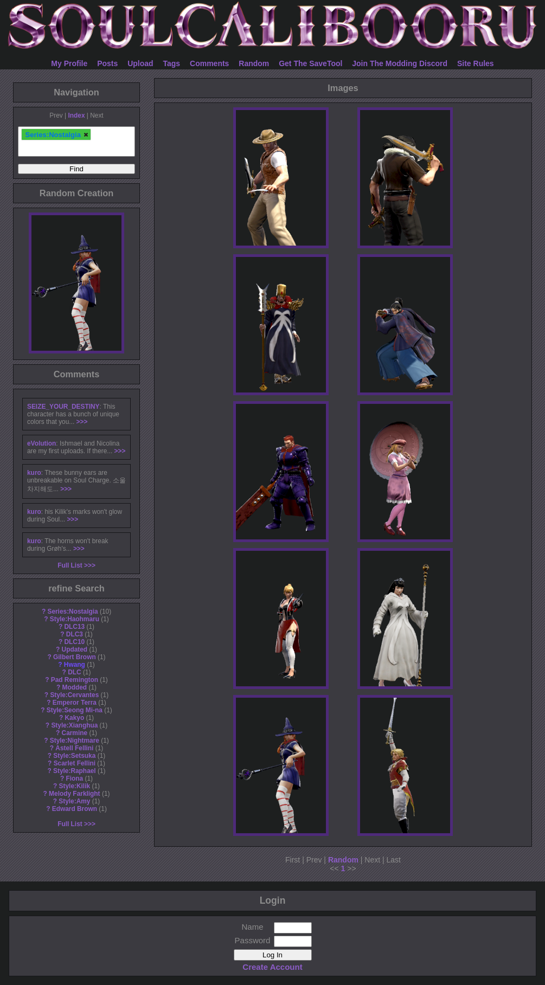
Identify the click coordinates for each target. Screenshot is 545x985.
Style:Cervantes (74, 695)
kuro (34, 473)
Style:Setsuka (74, 755)
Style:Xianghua (74, 725)
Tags (172, 63)
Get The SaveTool (310, 63)
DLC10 (75, 642)
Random (254, 63)
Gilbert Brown (74, 657)
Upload (140, 63)
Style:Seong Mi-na (74, 710)
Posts (107, 63)
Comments (209, 63)
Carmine (75, 733)
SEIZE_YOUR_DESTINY (63, 406)
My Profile (69, 63)
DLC (74, 672)
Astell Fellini (74, 748)
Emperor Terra (75, 702)
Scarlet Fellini (74, 763)
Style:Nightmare (74, 740)
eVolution (41, 443)
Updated (75, 649)
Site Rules (475, 63)
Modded (74, 687)
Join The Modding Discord (399, 63)
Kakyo (75, 718)
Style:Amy (74, 801)
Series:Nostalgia (72, 611)
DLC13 (75, 626)
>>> (82, 422)
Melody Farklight (74, 793)
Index (76, 115)
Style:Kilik (75, 786)
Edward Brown (74, 809)
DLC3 (74, 634)
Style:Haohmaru (74, 619)
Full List (69, 565)
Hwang (74, 664)
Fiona (74, 778)
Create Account (272, 966)
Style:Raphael (74, 771)
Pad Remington (74, 680)
